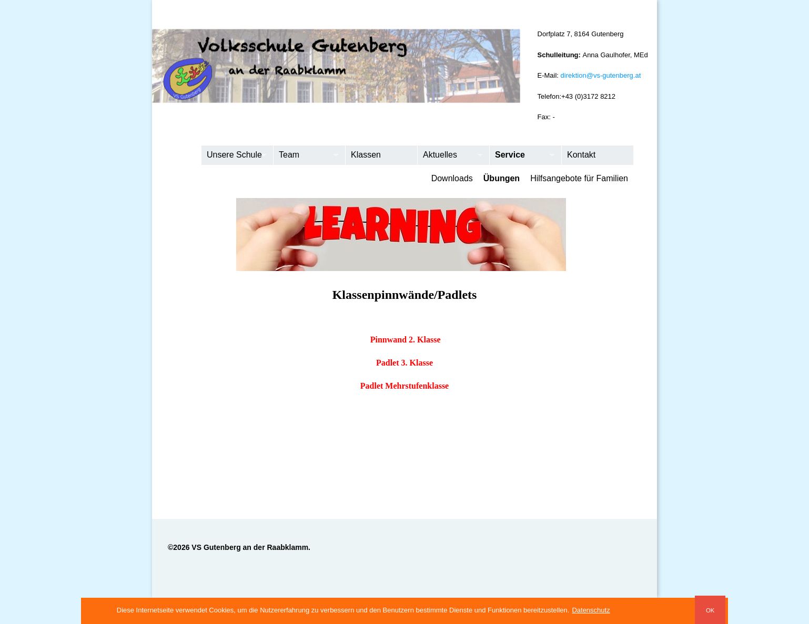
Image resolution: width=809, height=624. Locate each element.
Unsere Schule (233, 155)
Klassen (366, 154)
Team (306, 155)
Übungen (501, 178)
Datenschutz (591, 610)
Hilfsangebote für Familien (579, 178)
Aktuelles (450, 155)
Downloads (452, 178)
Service (522, 155)
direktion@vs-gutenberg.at (601, 75)
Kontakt (581, 154)
